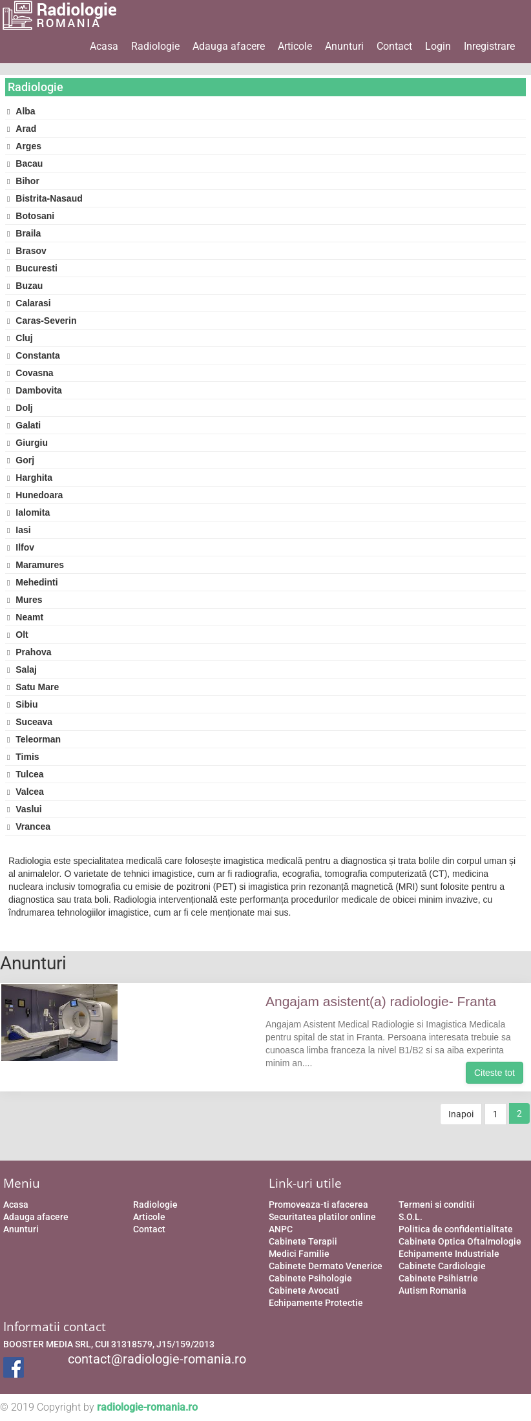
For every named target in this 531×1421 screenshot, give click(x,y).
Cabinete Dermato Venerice (325, 1265)
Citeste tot (494, 1073)
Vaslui (24, 809)
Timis (23, 757)
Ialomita (28, 512)
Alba (21, 111)
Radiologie (155, 46)
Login (438, 46)
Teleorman (34, 739)
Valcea (25, 791)
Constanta (33, 355)
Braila (24, 233)
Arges (24, 146)
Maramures (35, 565)
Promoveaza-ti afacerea (318, 1204)
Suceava (29, 722)
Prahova (29, 652)
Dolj (20, 408)
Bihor (23, 181)
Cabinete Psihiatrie (438, 1278)
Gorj (20, 460)
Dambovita (34, 390)
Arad (21, 128)
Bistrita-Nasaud (45, 198)
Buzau (25, 285)
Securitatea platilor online (322, 1216)
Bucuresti (32, 268)
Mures (25, 600)
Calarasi (29, 303)
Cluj (20, 338)
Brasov (27, 251)
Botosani (30, 216)
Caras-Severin (41, 320)
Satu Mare (33, 687)
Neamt (25, 617)
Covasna (30, 373)
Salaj (22, 669)
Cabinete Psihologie (310, 1278)
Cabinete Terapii (303, 1241)
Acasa (104, 46)
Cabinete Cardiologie (442, 1265)
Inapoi (461, 1114)
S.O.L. (410, 1216)
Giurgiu (27, 442)
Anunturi (344, 46)
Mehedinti (32, 582)
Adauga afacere (229, 46)
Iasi (19, 530)
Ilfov (20, 547)
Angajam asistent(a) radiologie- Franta (381, 1001)
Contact (394, 46)
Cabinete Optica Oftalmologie (460, 1241)
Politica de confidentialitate (456, 1229)
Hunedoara (35, 495)
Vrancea (28, 826)
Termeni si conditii (437, 1204)
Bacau (25, 163)
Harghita (29, 477)
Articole (295, 46)
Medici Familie (299, 1253)
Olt (17, 634)
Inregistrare (489, 46)
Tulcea (25, 774)
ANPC (281, 1229)
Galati (24, 425)
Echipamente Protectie (316, 1302)
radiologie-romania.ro (147, 1407)
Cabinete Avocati (304, 1290)
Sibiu (22, 704)
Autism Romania (432, 1290)
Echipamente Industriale (449, 1253)
